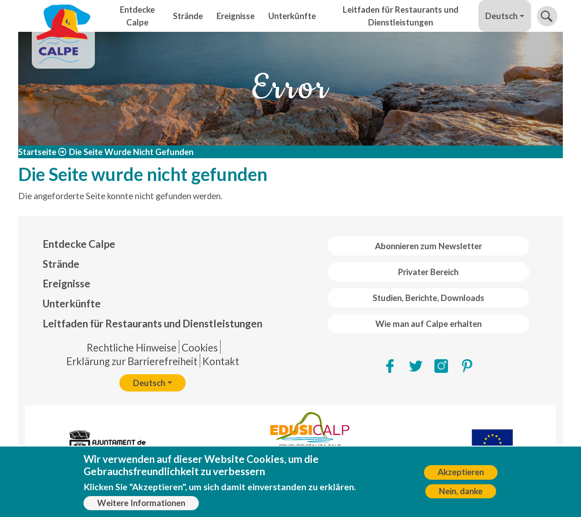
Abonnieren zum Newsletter (428, 246)
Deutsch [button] (501, 16)
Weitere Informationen (141, 506)
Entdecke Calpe (137, 16)
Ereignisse (236, 16)
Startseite (37, 152)
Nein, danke (461, 494)
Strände (188, 16)
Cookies (200, 347)
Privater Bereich (428, 272)
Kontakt (220, 361)
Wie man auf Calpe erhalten (428, 324)
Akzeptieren (461, 475)
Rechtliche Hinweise (132, 347)
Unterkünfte (292, 16)
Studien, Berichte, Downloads (428, 298)
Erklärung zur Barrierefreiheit (131, 361)
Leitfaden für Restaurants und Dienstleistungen (400, 16)
